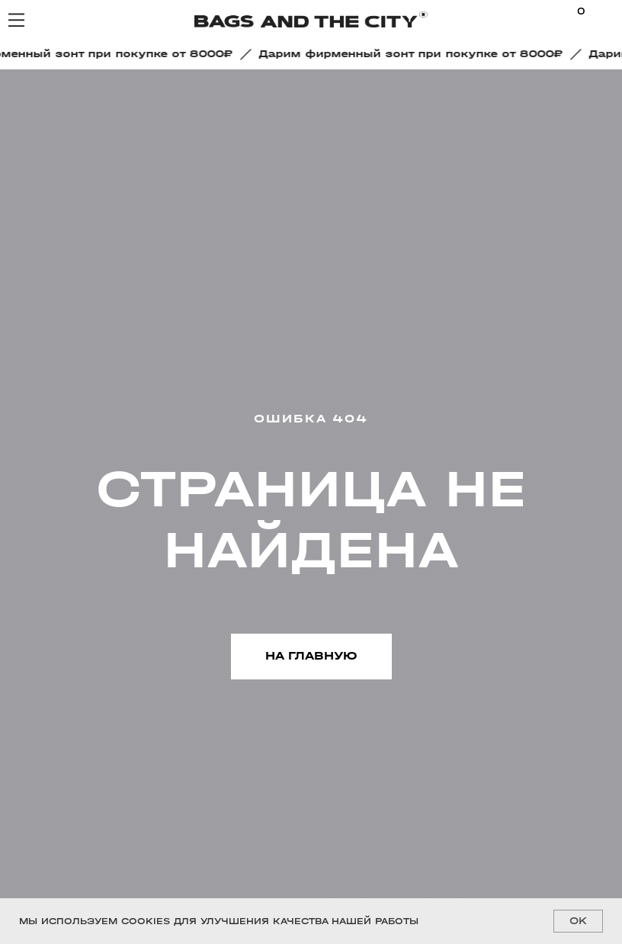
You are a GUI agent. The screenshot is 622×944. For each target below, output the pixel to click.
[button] (414, 54)
